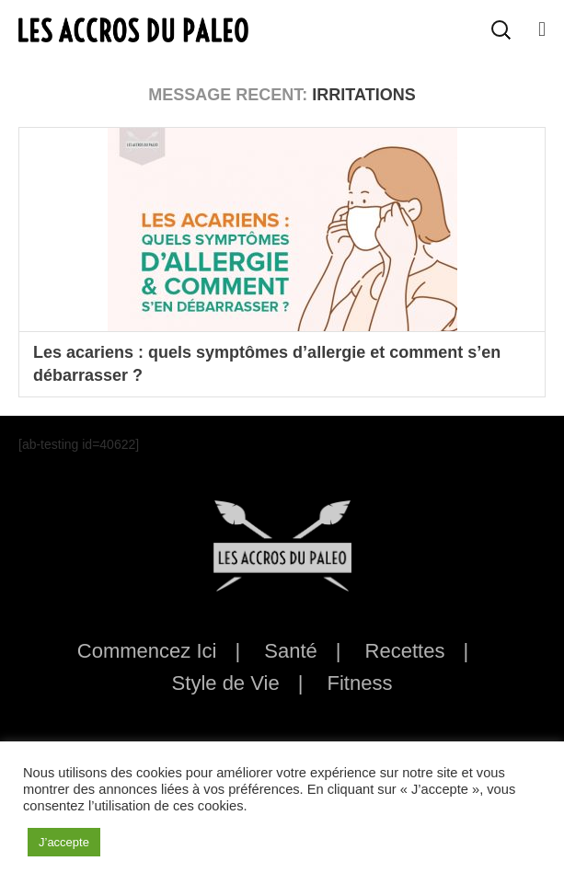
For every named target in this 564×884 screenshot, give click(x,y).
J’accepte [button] (64, 842)
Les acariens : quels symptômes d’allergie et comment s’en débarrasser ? (267, 364)
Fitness (359, 683)
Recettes (405, 650)
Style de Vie (226, 683)
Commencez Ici (147, 650)
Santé (290, 650)
